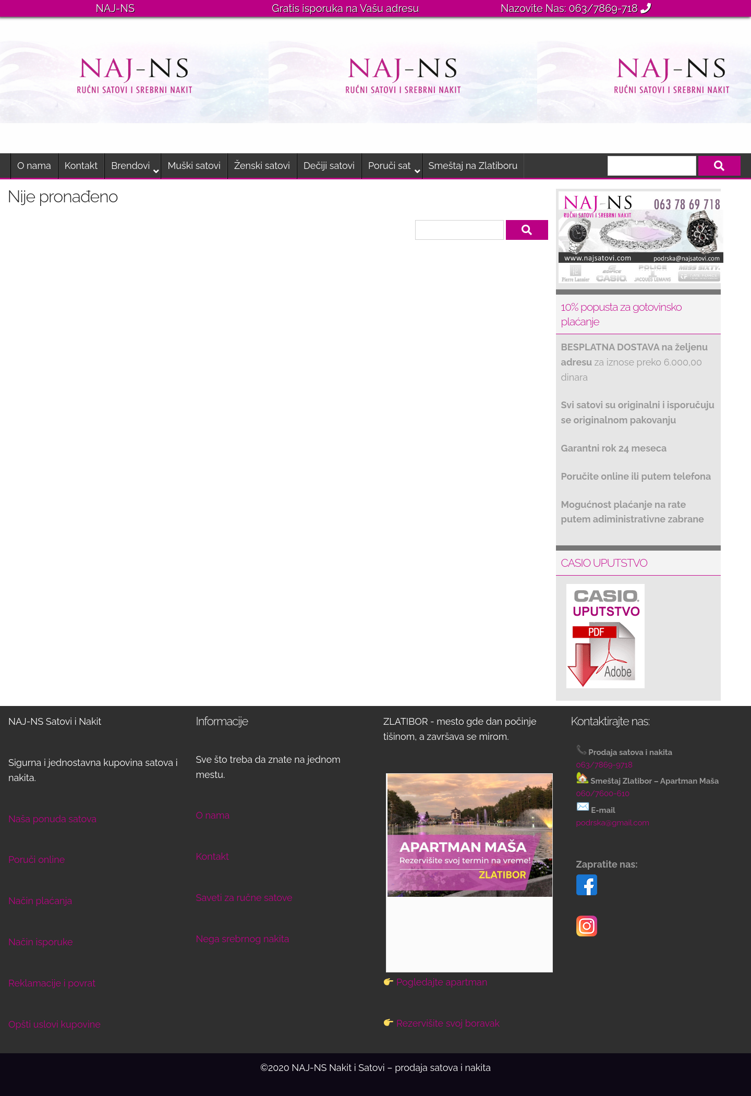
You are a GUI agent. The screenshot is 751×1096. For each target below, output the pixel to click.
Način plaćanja (40, 900)
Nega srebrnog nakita (242, 938)
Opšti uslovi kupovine (54, 1024)
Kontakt (81, 165)
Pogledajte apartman (441, 982)
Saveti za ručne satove (244, 897)
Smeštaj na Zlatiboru (473, 165)
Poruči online (36, 859)
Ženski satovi (262, 165)
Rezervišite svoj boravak (448, 1023)
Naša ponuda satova (52, 818)
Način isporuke (40, 941)
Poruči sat (389, 165)
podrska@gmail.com (613, 822)
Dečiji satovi (329, 165)
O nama (34, 165)
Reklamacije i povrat (51, 983)
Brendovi (130, 165)
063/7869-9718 (604, 765)
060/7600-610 (603, 793)
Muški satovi (193, 165)
